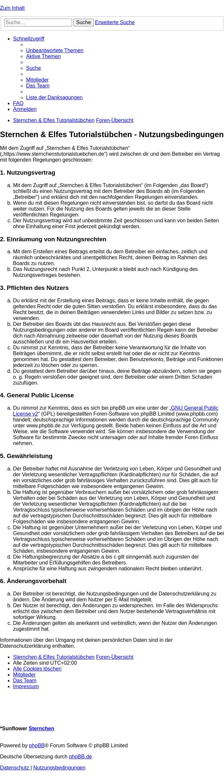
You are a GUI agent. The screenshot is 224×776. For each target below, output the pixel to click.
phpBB (37, 745)
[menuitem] (54, 50)
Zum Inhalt (12, 8)
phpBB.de (80, 756)
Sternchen (41, 728)
